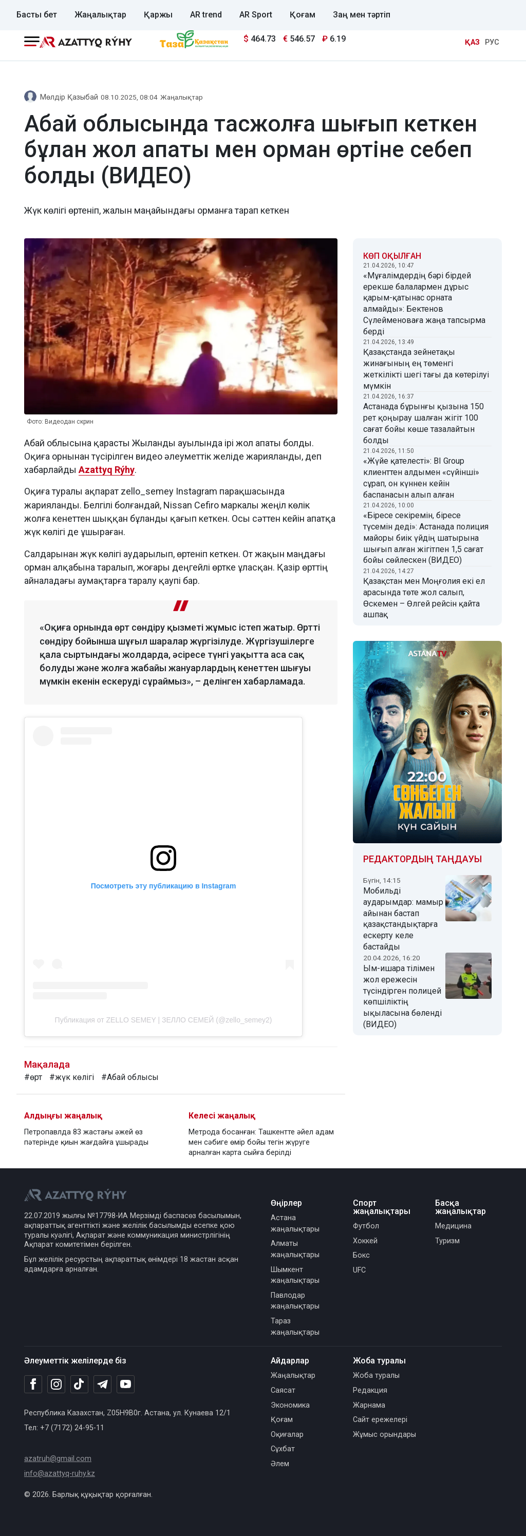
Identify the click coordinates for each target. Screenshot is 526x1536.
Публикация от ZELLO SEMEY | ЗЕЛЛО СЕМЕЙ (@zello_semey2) (163, 1020)
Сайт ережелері (380, 1419)
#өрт (33, 1077)
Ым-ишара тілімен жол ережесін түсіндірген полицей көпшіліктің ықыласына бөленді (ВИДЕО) (402, 996)
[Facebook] (33, 1384)
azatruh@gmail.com (57, 1458)
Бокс (361, 1255)
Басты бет (36, 15)
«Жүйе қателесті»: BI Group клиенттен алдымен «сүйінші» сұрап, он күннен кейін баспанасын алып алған (421, 477)
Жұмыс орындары (384, 1434)
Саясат (283, 1390)
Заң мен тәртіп (361, 15)
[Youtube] (125, 1385)
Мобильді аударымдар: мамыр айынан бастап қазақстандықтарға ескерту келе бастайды (403, 919)
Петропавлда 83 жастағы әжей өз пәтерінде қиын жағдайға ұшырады (86, 1137)
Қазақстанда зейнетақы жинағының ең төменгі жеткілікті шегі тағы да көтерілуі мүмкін (426, 368)
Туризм (447, 1241)
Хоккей (365, 1241)
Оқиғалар (287, 1434)
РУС (492, 42)
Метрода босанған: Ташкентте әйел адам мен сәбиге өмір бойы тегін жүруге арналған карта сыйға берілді (261, 1142)
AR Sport (255, 15)
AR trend (206, 15)
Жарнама (369, 1405)
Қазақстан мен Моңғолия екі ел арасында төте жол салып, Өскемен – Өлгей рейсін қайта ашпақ (424, 597)
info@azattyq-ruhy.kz (59, 1473)
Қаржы (158, 15)
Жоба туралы (376, 1375)
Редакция (370, 1390)
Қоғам (302, 15)
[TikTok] (79, 1384)
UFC (359, 1270)
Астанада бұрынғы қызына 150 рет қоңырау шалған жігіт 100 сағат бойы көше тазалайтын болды (423, 423)
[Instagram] (56, 1384)
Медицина (453, 1226)
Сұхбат (283, 1449)
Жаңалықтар (100, 15)
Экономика (290, 1405)
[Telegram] (102, 1385)
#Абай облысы (130, 1077)
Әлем (280, 1463)
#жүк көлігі (71, 1077)
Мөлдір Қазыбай (69, 97)
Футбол (366, 1226)
